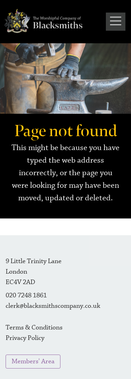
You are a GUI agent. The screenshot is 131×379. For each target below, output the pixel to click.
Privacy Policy (25, 338)
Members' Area (33, 361)
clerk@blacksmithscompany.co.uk (53, 306)
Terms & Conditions (34, 327)
